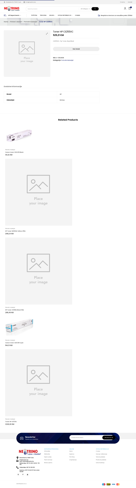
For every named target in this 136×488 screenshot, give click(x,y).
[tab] (13, 86)
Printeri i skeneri (16, 22)
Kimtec (62, 100)
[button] (129, 8)
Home (6, 22)
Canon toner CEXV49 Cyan (14, 343)
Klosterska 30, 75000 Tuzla (12, 2)
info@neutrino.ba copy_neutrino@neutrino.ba (26, 460)
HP (61, 94)
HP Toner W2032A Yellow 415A (15, 231)
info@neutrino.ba (31, 2)
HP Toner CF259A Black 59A (14, 310)
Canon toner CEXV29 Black (14, 152)
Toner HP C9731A (11, 422)
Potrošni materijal (30, 22)
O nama (122, 2)
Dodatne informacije (13, 86)
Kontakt (130, 2)
